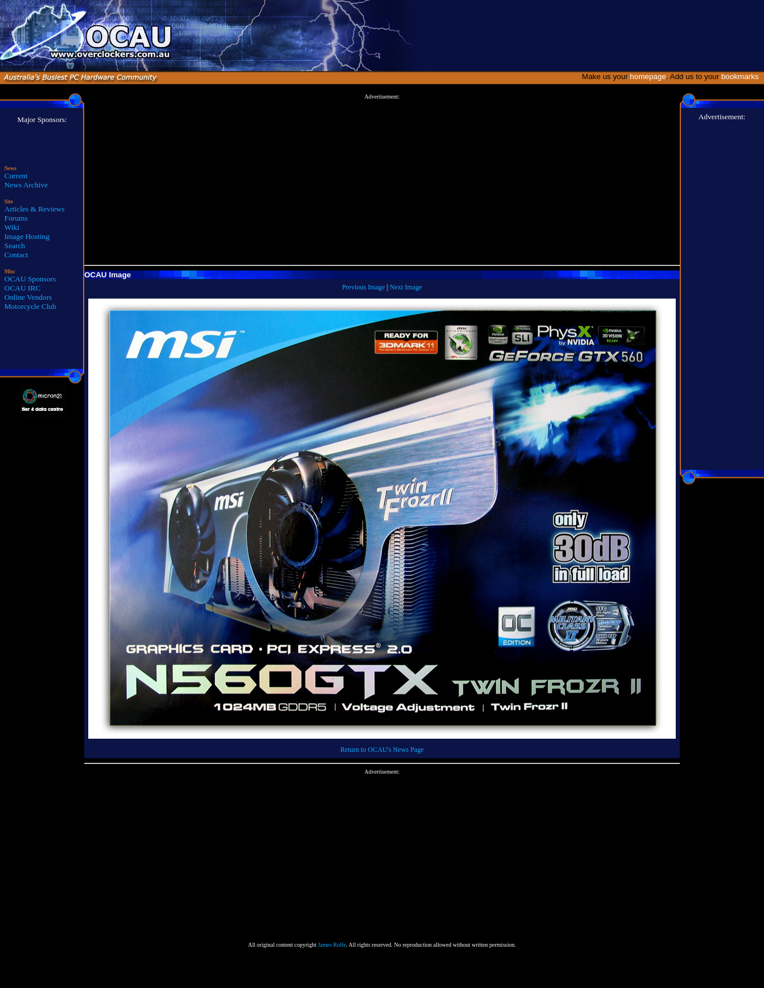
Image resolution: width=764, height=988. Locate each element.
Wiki (12, 227)
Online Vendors (28, 297)
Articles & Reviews (35, 209)
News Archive (26, 185)
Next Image (406, 287)
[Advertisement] (382, 180)
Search (15, 245)
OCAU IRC (23, 288)
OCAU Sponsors (30, 279)
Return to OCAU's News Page (382, 750)
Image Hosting (27, 236)
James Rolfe (332, 945)
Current (16, 175)
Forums (16, 218)
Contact (16, 254)
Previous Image (363, 287)
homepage (648, 76)
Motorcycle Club (31, 306)
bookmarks (742, 76)
